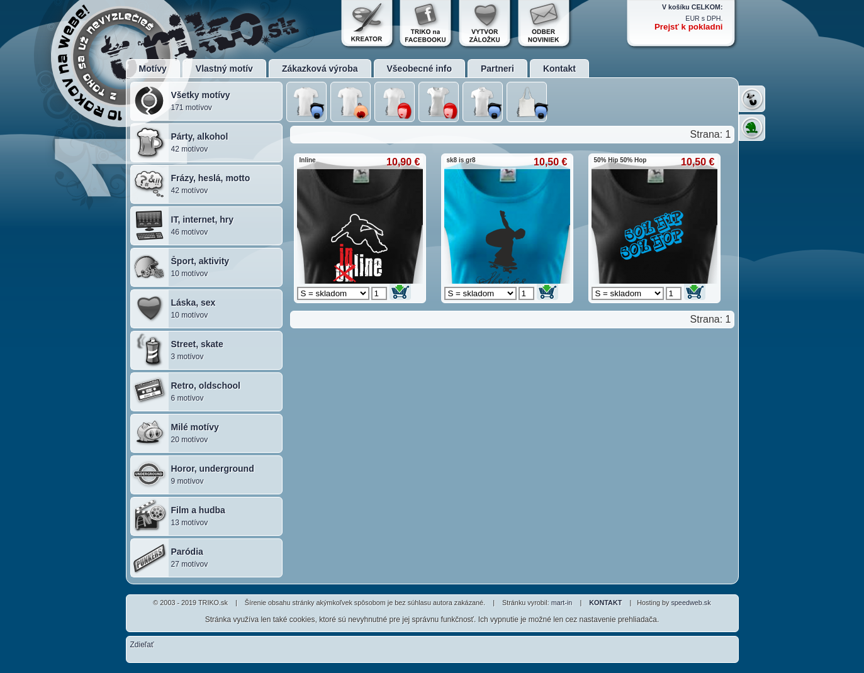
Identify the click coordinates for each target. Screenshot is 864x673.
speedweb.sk (690, 602)
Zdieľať (142, 644)
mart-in (562, 602)
